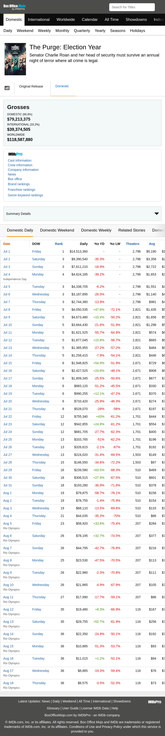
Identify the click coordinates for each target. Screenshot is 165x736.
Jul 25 (7, 439)
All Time (112, 19)
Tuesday (38, 286)
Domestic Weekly (96, 230)
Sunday (37, 267)
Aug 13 (8, 621)
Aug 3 (7, 508)
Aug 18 (8, 683)
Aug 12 (8, 609)
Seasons (117, 30)
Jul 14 (7, 355)
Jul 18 (7, 386)
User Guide (70, 708)
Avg (152, 244)
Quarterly (82, 30)
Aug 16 (8, 658)
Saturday (38, 259)
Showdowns (136, 19)
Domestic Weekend (57, 230)
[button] (159, 6)
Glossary (53, 708)
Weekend (25, 30)
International (39, 19)
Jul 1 (6, 251)
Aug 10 (8, 585)
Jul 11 (7, 332)
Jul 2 (6, 259)
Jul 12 (7, 340)
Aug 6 (7, 536)
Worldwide (65, 19)
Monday (38, 274)
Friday (36, 251)
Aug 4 (7, 516)
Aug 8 (7, 560)
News (12, 174)
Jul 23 (7, 424)
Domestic (14, 19)
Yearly (100, 30)
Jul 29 (7, 470)
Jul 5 (6, 286)
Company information (23, 170)
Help (115, 708)
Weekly (44, 30)
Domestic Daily (20, 230)
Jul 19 (7, 393)
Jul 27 (7, 455)
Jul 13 (7, 348)
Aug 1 (7, 493)
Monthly (62, 30)
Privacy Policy (112, 727)
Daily (7, 30)
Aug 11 (8, 597)
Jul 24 (7, 432)
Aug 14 (8, 634)
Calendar (90, 19)
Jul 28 (7, 462)
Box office (15, 179)
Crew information (20, 165)
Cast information (19, 160)
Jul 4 (6, 274)
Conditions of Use (82, 727)
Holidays (137, 30)
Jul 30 (7, 477)
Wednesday (40, 294)
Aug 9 (7, 572)
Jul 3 (6, 267)
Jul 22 (7, 416)
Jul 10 (7, 325)
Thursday (39, 302)
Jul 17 (7, 378)
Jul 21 (7, 409)
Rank (59, 244)
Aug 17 (8, 671)
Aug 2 (7, 500)
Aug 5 (7, 523)
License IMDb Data (95, 708)
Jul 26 (7, 447)
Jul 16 (7, 371)
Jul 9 (6, 317)
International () (23, 124)
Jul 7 (6, 302)
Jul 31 (7, 485)
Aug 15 (8, 646)
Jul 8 (6, 309)
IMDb (102, 715)
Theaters (132, 244)
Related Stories (131, 230)
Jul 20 (7, 401)
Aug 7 (7, 548)
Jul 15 (7, 363)
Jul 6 (6, 294)
